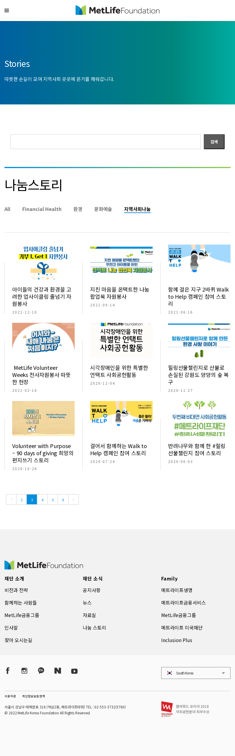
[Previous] (11, 499)
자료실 (89, 615)
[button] (6, 10)
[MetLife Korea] (43, 567)
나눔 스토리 (94, 627)
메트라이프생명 (176, 590)
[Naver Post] (57, 670)
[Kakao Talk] (41, 670)
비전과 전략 (16, 590)
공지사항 (92, 590)
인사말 (11, 627)
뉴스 (87, 602)
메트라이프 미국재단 (182, 627)
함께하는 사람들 (20, 602)
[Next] (73, 499)
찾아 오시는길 (18, 640)
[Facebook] (7, 670)
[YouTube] (74, 670)
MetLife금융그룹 (21, 615)
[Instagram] (24, 670)
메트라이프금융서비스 (183, 602)
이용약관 (10, 696)
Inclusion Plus (176, 640)
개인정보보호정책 (33, 696)
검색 (214, 142)
